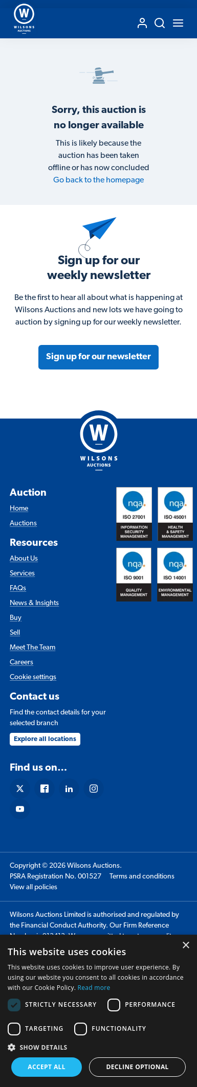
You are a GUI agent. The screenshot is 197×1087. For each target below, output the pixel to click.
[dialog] (98, 1011)
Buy (15, 618)
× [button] (185, 946)
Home (19, 509)
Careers (21, 662)
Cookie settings (33, 677)
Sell (15, 633)
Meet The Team (32, 648)
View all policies (33, 887)
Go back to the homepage (98, 180)
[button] (98, 1047)
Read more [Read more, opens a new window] (94, 987)
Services (22, 573)
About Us (24, 559)
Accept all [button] (46, 1066)
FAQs (18, 588)
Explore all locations (45, 739)
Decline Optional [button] (137, 1066)
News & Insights (34, 603)
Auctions (23, 523)
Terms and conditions (142, 877)
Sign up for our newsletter (98, 357)
